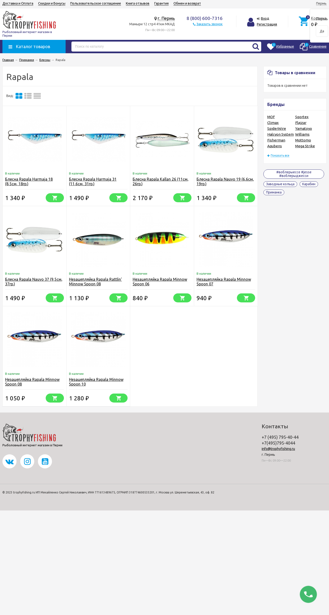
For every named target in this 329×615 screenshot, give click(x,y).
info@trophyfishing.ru (278, 449)
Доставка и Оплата (17, 3)
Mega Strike (305, 146)
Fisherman (276, 140)
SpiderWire (276, 128)
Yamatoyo (303, 128)
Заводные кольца (280, 184)
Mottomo (303, 140)
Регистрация (267, 24)
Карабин (308, 184)
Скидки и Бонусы (51, 3)
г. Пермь (166, 18)
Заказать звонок (209, 24)
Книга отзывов (137, 3)
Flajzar (300, 123)
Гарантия (161, 3)
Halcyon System (280, 134)
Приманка (274, 192)
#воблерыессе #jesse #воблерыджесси (294, 174)
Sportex (302, 117)
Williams (302, 134)
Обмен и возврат (187, 3)
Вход (265, 18)
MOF (271, 117)
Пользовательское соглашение (95, 3)
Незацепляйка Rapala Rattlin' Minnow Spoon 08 (95, 281)
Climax (273, 123)
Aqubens (274, 146)
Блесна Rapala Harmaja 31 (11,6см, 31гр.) (93, 181)
